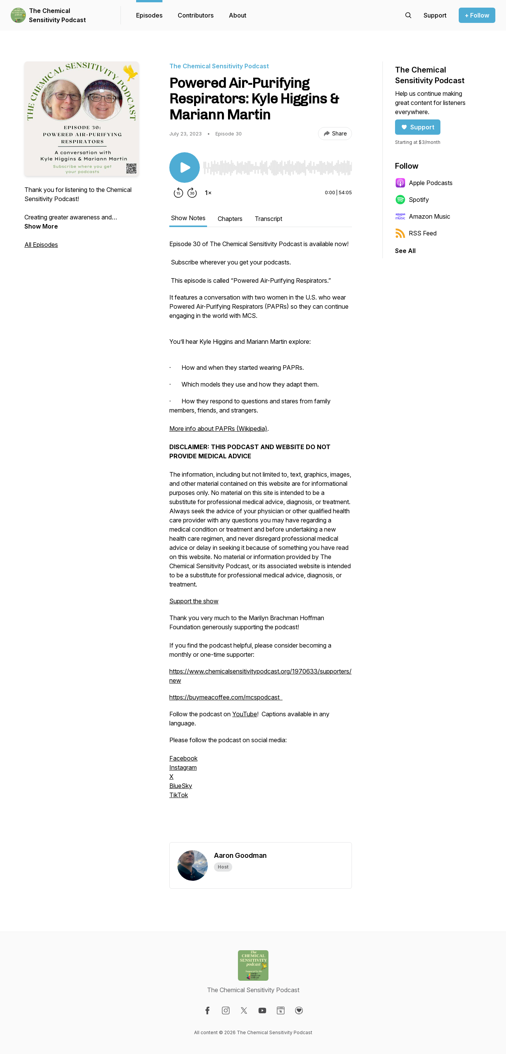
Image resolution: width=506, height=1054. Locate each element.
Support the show (193, 601)
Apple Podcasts (424, 182)
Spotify (412, 199)
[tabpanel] (260, 540)
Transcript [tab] (268, 218)
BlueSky (180, 786)
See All (405, 251)
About (237, 15)
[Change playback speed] (208, 192)
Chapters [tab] (230, 218)
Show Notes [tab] (188, 218)
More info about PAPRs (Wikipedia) (218, 428)
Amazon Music (422, 216)
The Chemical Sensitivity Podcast (57, 15)
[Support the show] (435, 15)
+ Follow (477, 15)
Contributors (196, 15)
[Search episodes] (408, 15)
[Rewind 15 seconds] (178, 192)
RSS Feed (416, 233)
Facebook (183, 758)
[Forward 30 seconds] (192, 192)
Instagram (183, 767)
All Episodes (41, 244)
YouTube (244, 714)
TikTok (178, 795)
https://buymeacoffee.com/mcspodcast (226, 697)
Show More (41, 226)
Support (417, 127)
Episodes (149, 15)
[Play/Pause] (184, 167)
